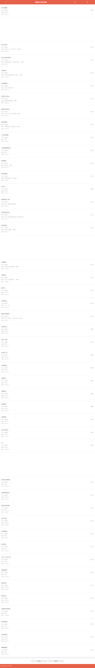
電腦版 (55, 661)
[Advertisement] (47, 29)
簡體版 (39, 661)
